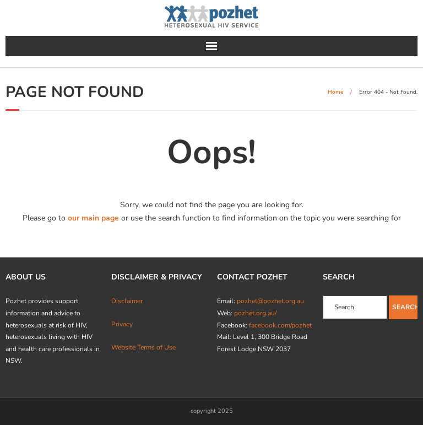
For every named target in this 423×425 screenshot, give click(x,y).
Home (335, 92)
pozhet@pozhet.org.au (270, 301)
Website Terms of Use (143, 347)
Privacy (122, 324)
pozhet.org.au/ (255, 313)
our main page (93, 218)
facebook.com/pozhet (280, 325)
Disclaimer (127, 301)
